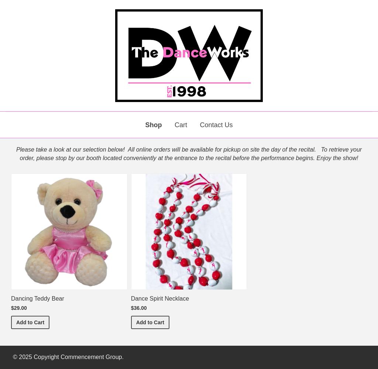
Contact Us (216, 125)
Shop (153, 125)
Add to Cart (32, 321)
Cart (181, 125)
